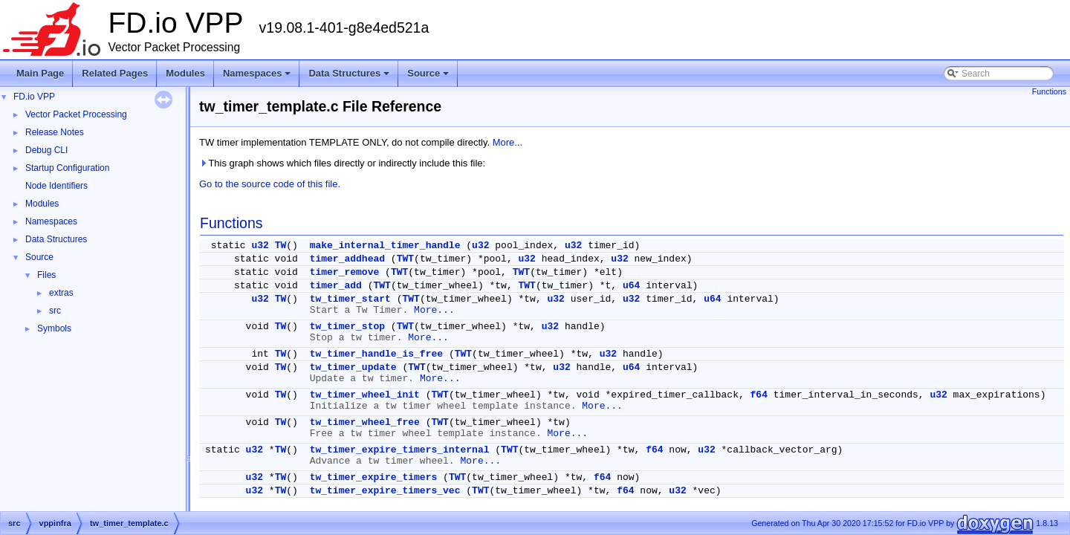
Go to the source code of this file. (269, 183)
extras (61, 293)
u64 (631, 285)
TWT (405, 259)
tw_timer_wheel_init (365, 395)
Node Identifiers (56, 186)
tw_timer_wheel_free (365, 422)
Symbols (54, 328)
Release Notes (54, 132)
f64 (759, 395)
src (55, 310)
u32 (259, 245)
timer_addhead (347, 259)
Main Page (40, 73)
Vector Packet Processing (76, 114)
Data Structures (350, 77)
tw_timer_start (350, 299)
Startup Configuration (67, 168)
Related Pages (115, 73)
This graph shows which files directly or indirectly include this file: (342, 163)
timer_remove (345, 272)
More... (507, 142)
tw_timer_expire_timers (374, 477)
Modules (185, 73)
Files (46, 275)
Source (429, 77)
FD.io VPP (34, 96)
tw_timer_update (353, 367)
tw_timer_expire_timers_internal (400, 449)
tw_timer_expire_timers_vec (385, 490)
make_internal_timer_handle (385, 245)
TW (281, 245)
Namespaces (258, 77)
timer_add (336, 285)
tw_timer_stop (347, 326)
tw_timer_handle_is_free (376, 354)
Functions (1049, 91)
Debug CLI (46, 150)
